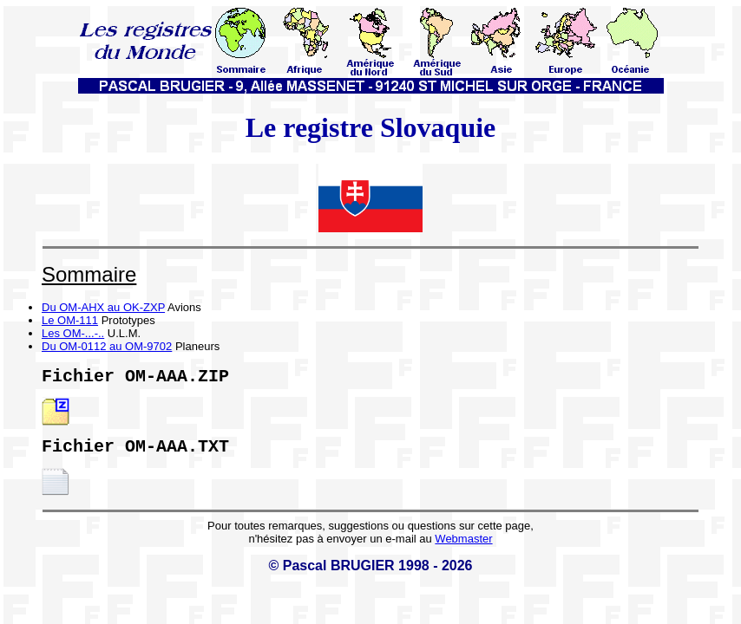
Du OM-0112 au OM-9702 (107, 346)
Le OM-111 (70, 320)
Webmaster (463, 545)
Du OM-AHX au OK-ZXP (103, 307)
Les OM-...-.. (73, 333)
